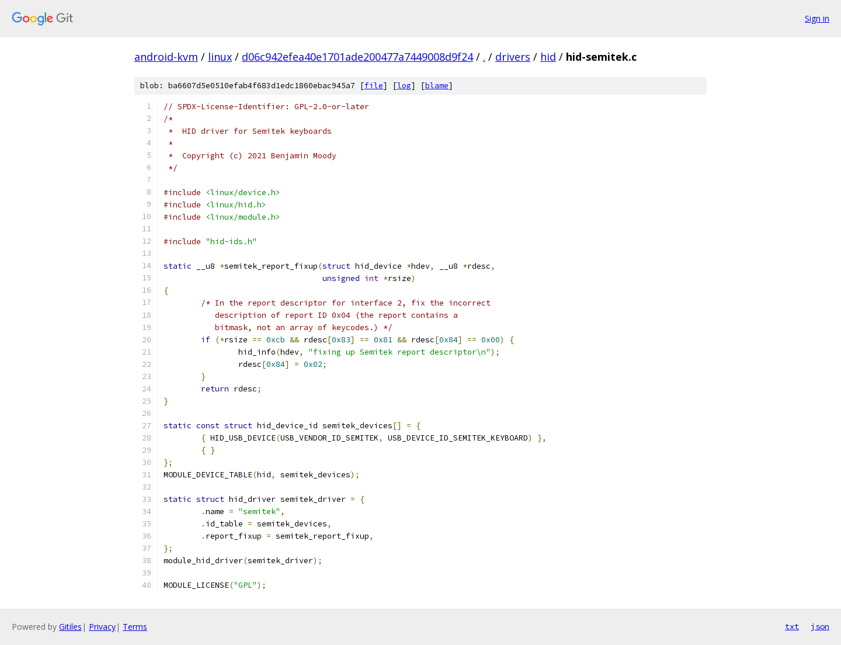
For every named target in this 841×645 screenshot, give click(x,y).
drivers (512, 57)
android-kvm (166, 57)
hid (548, 57)
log (404, 86)
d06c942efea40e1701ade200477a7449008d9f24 (357, 57)
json (820, 626)
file (373, 86)
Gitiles (70, 626)
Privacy (102, 626)
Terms (135, 626)
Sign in (817, 18)
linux (220, 57)
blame (437, 86)
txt (792, 626)
